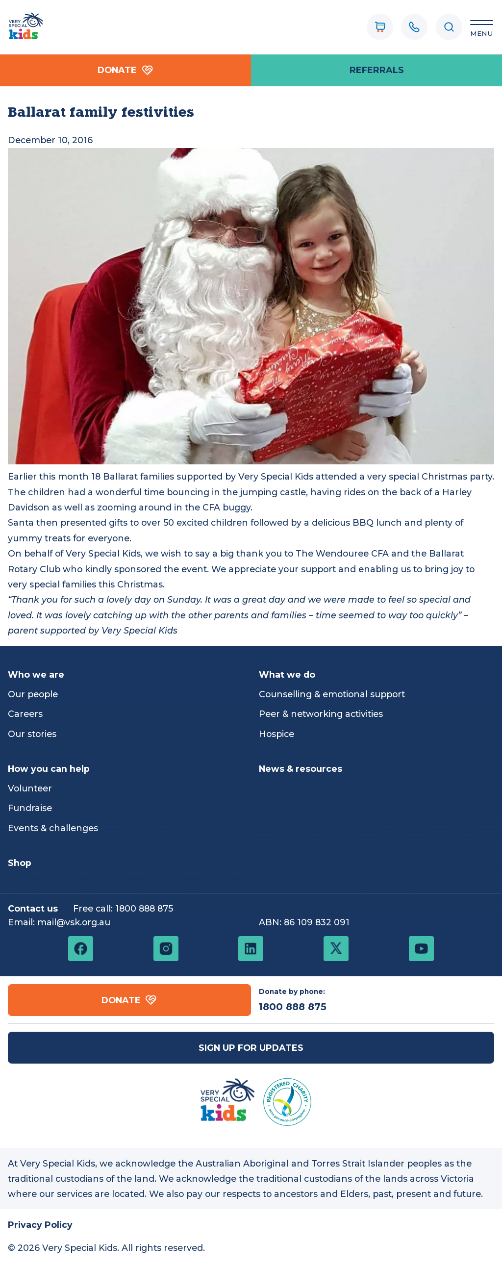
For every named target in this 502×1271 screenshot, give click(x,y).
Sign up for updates (251, 1047)
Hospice (276, 734)
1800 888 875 (144, 908)
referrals (377, 70)
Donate (125, 70)
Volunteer (30, 788)
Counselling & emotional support (332, 694)
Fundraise (30, 808)
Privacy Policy (40, 1225)
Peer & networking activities (321, 714)
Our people (33, 694)
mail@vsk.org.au (73, 922)
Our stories (32, 734)
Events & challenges (53, 828)
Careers (25, 714)
